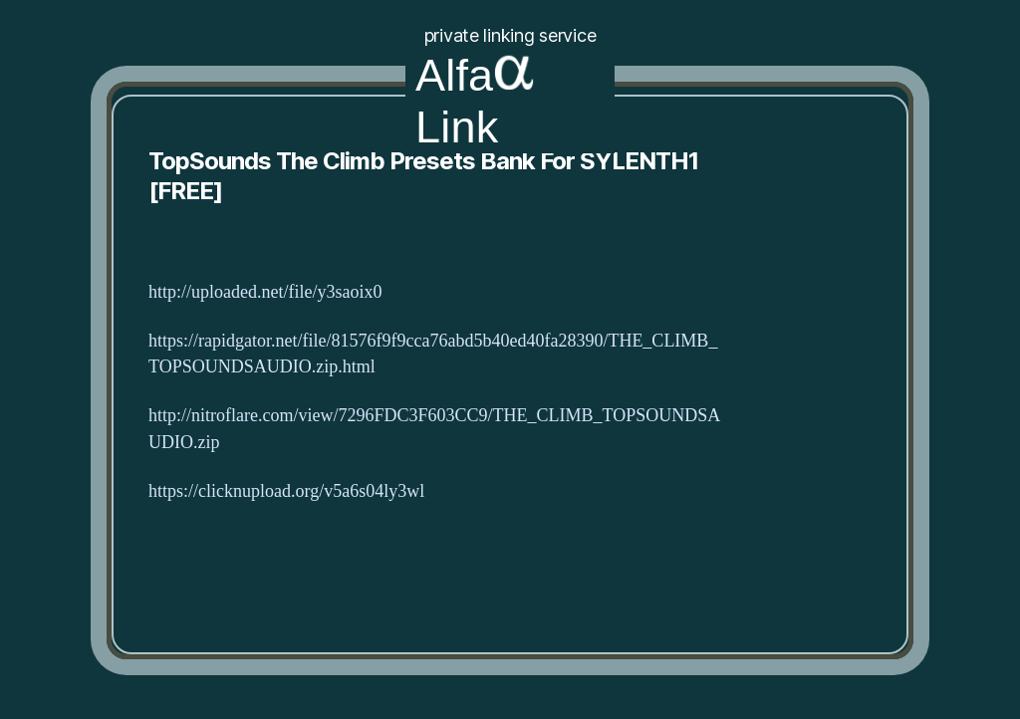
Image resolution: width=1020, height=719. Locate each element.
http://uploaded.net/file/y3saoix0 (265, 292)
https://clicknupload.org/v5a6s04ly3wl (286, 491)
